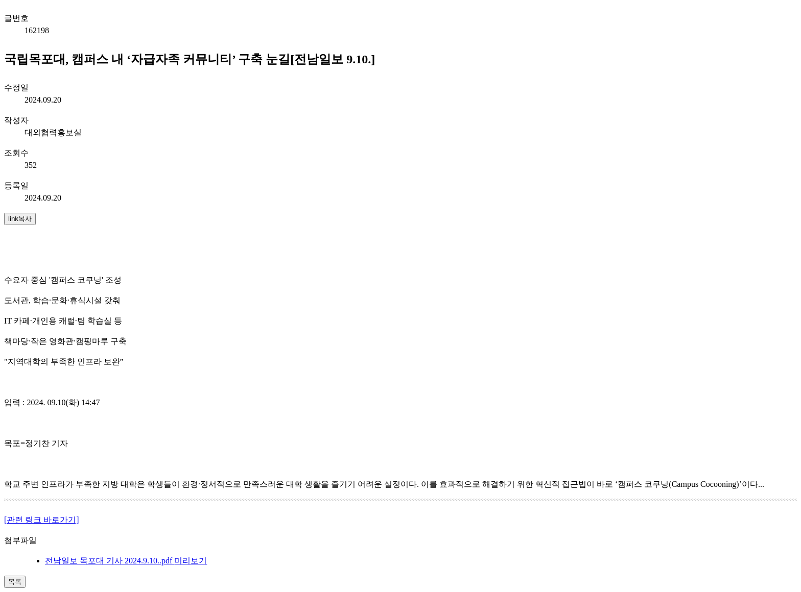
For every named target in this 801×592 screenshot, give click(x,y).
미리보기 (190, 560)
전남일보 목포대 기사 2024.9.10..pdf (109, 560)
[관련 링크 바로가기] (41, 519)
